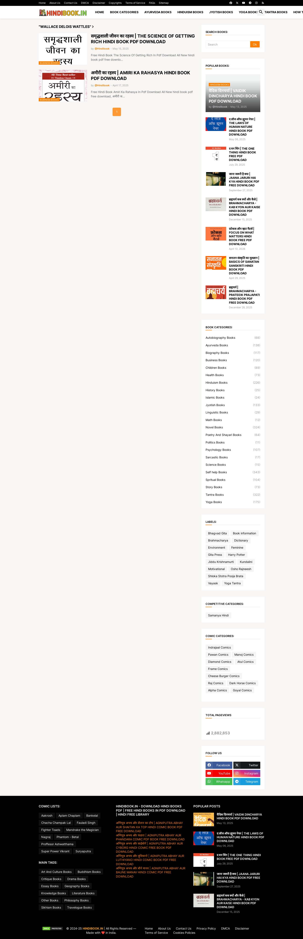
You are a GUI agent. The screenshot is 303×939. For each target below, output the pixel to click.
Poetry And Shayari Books (233, 435)
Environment (216, 547)
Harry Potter (236, 554)
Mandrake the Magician (82, 830)
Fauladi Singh (86, 822)
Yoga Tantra (232, 583)
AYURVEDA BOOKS (157, 12)
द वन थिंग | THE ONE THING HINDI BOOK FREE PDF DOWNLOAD (242, 154)
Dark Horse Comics (242, 683)
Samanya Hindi (218, 615)
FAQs (152, 2)
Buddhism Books (89, 872)
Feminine (237, 547)
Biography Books (233, 353)
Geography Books (77, 886)
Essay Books (49, 886)
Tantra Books (233, 495)
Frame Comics (218, 669)
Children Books (233, 368)
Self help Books (233, 472)
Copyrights (115, 2)
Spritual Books (233, 480)
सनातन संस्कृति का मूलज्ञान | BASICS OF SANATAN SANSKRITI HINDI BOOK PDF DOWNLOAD (244, 265)
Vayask (213, 583)
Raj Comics (215, 683)
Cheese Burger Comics (223, 676)
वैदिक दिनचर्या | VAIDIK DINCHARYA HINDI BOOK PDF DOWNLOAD (239, 816)
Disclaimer (99, 2)
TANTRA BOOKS (275, 12)
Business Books (233, 360)
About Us (54, 2)
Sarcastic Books (233, 457)
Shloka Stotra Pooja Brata (225, 576)
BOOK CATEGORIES (124, 12)
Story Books (233, 487)
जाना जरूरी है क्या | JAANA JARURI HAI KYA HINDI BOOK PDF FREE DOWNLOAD (244, 179)
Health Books (233, 375)
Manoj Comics (244, 654)
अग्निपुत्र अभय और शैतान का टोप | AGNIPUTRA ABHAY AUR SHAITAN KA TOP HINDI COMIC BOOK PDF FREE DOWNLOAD (149, 827)
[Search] (228, 44)
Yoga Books (233, 502)
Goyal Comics (242, 690)
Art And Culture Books (56, 872)
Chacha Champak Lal (56, 822)
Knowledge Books (53, 893)
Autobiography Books (233, 338)
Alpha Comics (217, 690)
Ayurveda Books (233, 345)
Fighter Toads (50, 830)
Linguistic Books (233, 412)
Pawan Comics (218, 654)
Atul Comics (245, 661)
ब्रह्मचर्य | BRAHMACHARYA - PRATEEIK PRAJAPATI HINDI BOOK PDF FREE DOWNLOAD (244, 294)
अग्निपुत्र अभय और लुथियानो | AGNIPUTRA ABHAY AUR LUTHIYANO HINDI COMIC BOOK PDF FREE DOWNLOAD (150, 860)
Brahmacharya (218, 540)
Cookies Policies (184, 932)
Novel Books (233, 427)
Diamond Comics (219, 661)
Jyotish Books (233, 405)
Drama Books (76, 879)
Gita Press (215, 554)
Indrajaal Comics (219, 647)
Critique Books (51, 879)
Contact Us (70, 2)
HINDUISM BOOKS (190, 12)
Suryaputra (83, 851)
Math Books (233, 420)
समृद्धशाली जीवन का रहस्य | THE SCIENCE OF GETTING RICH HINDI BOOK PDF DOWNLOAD (143, 38)
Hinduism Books (233, 383)
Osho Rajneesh (241, 569)
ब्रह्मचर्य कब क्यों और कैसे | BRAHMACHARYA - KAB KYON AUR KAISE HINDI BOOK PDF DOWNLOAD (244, 206)
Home (42, 2)
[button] (260, 12)
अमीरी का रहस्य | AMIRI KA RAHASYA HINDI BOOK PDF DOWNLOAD (140, 75)
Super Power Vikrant (55, 851)
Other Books (49, 900)
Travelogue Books (79, 907)
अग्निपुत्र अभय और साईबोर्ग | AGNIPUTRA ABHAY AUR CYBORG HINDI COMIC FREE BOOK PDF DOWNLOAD (149, 847)
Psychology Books (233, 450)
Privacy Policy (206, 928)
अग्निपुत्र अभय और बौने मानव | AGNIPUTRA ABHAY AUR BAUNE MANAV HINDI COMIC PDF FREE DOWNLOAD (150, 872)
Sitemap (164, 2)
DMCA (85, 2)
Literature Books (83, 893)
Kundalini (246, 562)
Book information (244, 533)
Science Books (233, 465)
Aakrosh (46, 815)
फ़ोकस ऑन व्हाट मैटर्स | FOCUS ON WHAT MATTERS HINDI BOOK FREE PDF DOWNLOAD (241, 236)
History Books (233, 390)
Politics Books (233, 442)
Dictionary (241, 540)
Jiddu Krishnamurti (221, 562)
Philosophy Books (76, 900)
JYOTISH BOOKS (221, 12)
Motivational (216, 569)
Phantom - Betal (68, 837)
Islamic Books (233, 397)
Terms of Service (135, 2)
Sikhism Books (51, 907)
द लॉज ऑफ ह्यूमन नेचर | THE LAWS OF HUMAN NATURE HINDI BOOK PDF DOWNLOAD (242, 126)
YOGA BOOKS (249, 12)
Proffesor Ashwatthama (57, 844)
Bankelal (92, 815)
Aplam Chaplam (69, 815)
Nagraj (45, 837)
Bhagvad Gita (217, 533)
